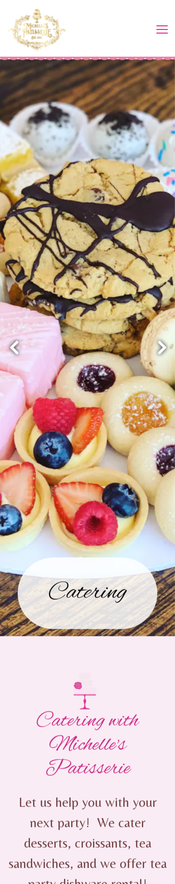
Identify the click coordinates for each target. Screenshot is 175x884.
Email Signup (88, 872)
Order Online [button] (87, 849)
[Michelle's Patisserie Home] (41, 29)
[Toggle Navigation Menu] (162, 29)
